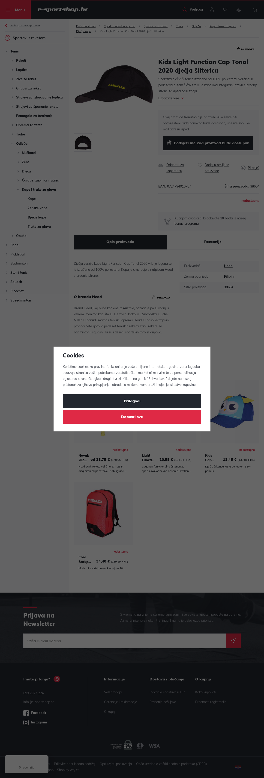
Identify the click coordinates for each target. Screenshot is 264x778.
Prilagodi (132, 401)
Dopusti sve (132, 417)
